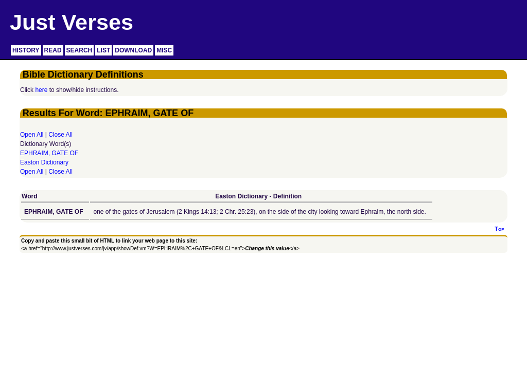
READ (53, 50)
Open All (31, 134)
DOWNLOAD (133, 50)
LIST (103, 50)
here (41, 90)
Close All (60, 134)
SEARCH (79, 50)
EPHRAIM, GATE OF (49, 153)
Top (499, 229)
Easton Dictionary (44, 162)
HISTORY (26, 50)
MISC (164, 50)
